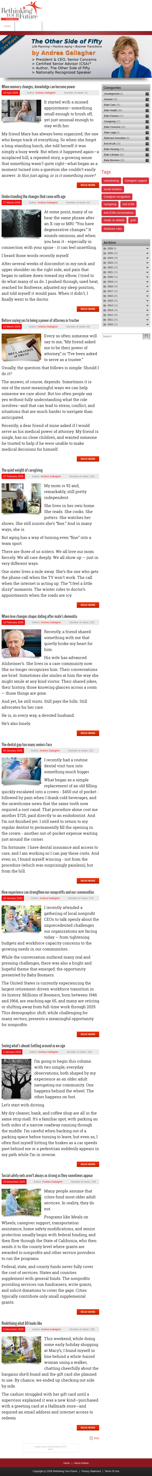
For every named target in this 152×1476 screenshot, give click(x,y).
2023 (112, 262)
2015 (112, 300)
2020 (112, 277)
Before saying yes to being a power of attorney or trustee (40, 320)
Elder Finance (114, 116)
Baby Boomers (114, 160)
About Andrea (81, 1463)
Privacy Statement (91, 1471)
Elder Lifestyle (114, 154)
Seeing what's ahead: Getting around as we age (33, 1045)
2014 (112, 305)
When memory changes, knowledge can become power (38, 86)
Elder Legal (112, 132)
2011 (112, 319)
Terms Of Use (112, 1471)
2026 (111, 248)
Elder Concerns (114, 127)
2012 (112, 315)
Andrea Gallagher (45, 92)
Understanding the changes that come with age (34, 196)
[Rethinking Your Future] (22, 10)
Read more (88, 185)
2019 (112, 281)
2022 (112, 267)
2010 (112, 324)
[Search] (122, 336)
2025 (112, 253)
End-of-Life (112, 143)
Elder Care (112, 104)
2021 (112, 272)
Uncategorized (113, 93)
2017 (112, 291)
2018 (112, 286)
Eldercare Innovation (116, 138)
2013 (112, 310)
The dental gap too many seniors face (27, 744)
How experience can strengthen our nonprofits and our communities (48, 892)
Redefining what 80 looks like (22, 1323)
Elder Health (113, 110)
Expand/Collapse (147, 248)
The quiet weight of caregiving (22, 470)
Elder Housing (114, 149)
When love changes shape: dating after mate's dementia (39, 616)
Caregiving (112, 121)
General (110, 99)
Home (67, 1463)
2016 (112, 296)
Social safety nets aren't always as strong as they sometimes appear (47, 1175)
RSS (96, 1438)
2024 (112, 258)
